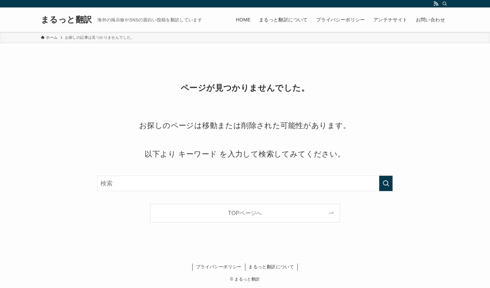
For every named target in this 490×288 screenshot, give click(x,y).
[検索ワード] (245, 183)
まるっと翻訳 (66, 20)
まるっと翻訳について (271, 266)
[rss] (435, 3)
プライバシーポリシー (219, 266)
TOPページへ (245, 213)
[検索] (444, 3)
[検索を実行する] (386, 183)
